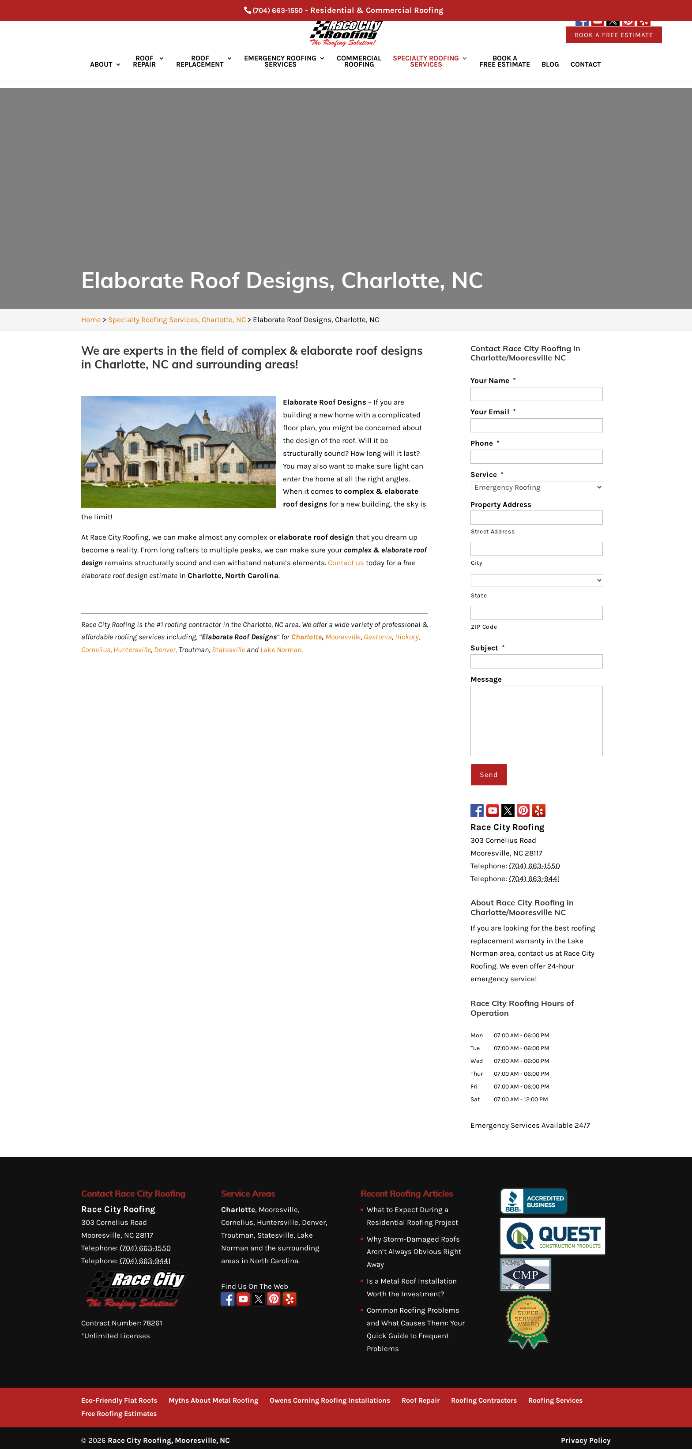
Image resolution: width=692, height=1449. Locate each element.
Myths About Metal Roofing (213, 1396)
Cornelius (95, 649)
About (101, 72)
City (476, 562)
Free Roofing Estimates (119, 1409)
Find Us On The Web (254, 1281)
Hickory (406, 636)
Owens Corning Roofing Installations (330, 1396)
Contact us (346, 562)
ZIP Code (484, 626)
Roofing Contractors (484, 1396)
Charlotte (306, 636)
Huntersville (132, 649)
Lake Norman (280, 649)
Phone (485, 443)
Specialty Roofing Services (426, 69)
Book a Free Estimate (614, 42)
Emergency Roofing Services (280, 69)
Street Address (493, 531)
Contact (586, 72)
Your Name (493, 380)
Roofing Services (555, 1396)
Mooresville (343, 636)
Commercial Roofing (359, 69)
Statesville (228, 649)
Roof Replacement (200, 69)
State (479, 595)
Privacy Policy (586, 1435)
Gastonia (378, 636)
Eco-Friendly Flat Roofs (119, 1396)
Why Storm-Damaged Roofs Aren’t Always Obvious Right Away (414, 1247)
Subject (487, 647)
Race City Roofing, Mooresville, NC (169, 1435)
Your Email (493, 411)
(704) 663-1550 (277, 10)
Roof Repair (144, 69)
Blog (550, 72)
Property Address (500, 504)
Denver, (165, 649)
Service (487, 474)
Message (486, 679)
